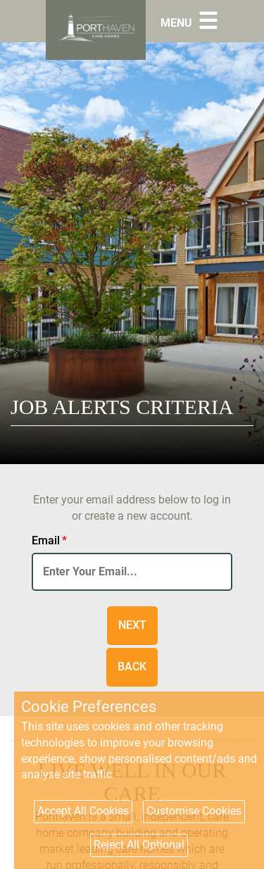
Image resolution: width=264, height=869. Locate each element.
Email (49, 540)
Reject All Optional (139, 844)
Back (132, 666)
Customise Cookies (193, 811)
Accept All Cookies (83, 811)
